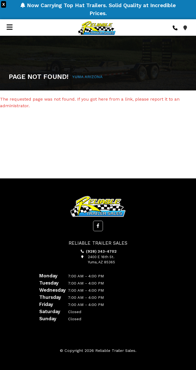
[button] (98, 226)
